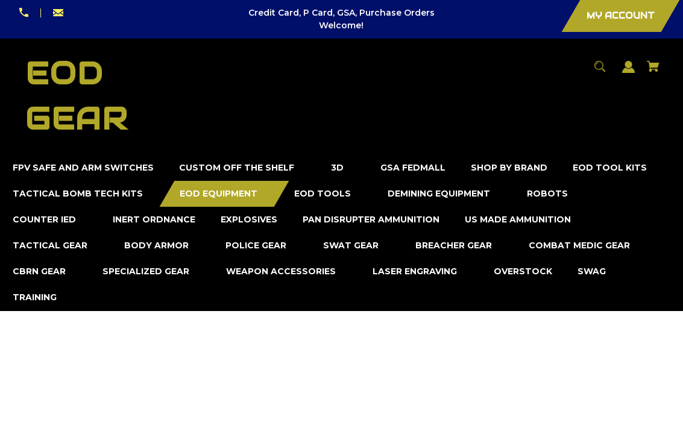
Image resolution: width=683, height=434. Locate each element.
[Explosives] (249, 220)
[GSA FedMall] (413, 168)
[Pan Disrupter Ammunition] (371, 220)
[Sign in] (629, 72)
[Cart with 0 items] (653, 72)
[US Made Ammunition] (518, 220)
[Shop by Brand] (509, 168)
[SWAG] (592, 272)
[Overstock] (523, 272)
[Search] (600, 72)
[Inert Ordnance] (154, 220)
